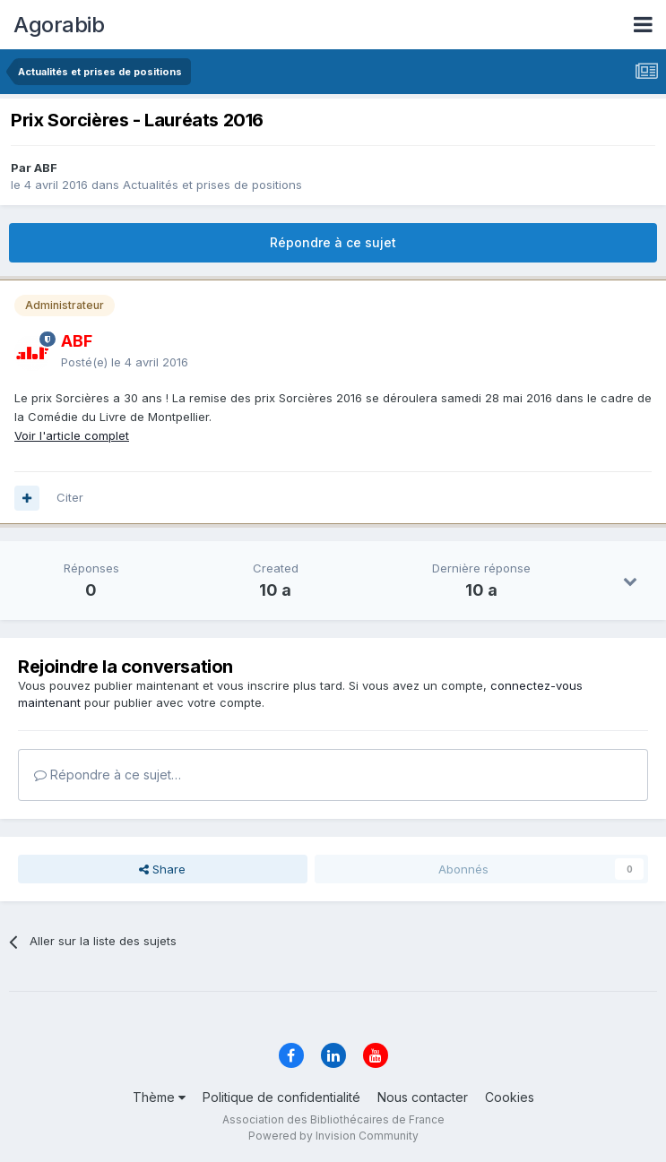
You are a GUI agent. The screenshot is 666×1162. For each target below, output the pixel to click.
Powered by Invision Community (333, 1135)
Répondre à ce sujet (333, 242)
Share (162, 869)
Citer (69, 497)
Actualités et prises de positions (212, 184)
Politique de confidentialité (281, 1097)
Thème (159, 1097)
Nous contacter (422, 1097)
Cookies (509, 1097)
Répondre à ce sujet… (107, 774)
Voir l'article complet (71, 435)
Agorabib (58, 25)
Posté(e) (124, 362)
